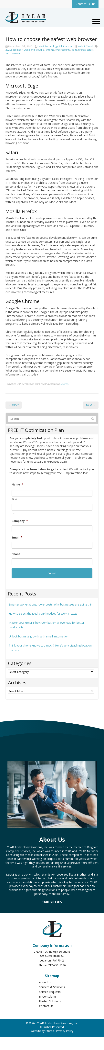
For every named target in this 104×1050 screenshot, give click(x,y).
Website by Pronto (42, 1031)
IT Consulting (47, 996)
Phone (16, 554)
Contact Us (46, 1006)
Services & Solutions (52, 987)
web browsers (13, 53)
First (14, 499)
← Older (13, 405)
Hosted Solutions (50, 1001)
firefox (82, 49)
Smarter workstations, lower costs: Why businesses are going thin (50, 604)
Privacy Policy (64, 1031)
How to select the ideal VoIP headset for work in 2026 (43, 613)
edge (74, 49)
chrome (50, 49)
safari (90, 49)
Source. (64, 383)
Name (17, 484)
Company (20, 521)
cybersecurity (62, 49)
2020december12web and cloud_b (24, 49)
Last (14, 512)
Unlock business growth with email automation (38, 636)
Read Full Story (52, 902)
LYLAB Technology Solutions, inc (55, 46)
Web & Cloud (85, 46)
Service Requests (50, 992)
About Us (45, 982)
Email (17, 537)
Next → (91, 405)
